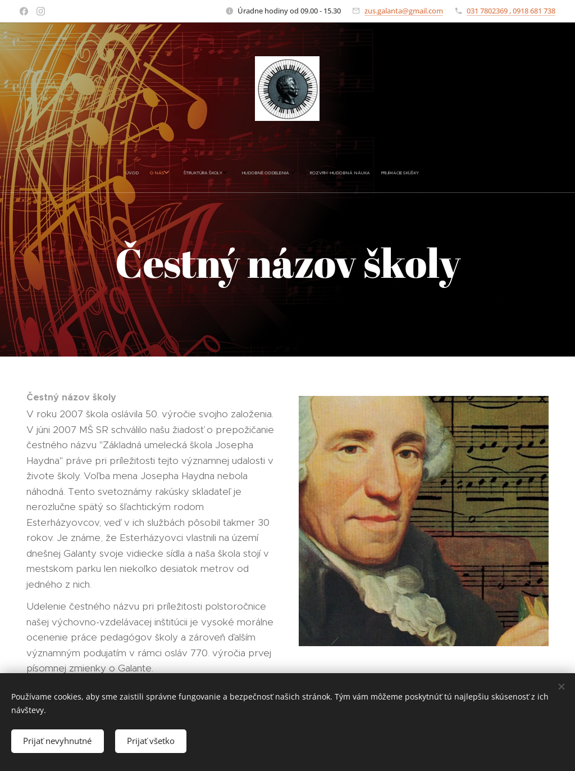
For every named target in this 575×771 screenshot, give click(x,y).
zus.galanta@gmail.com (403, 11)
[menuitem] (209, 173)
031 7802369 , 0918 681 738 (511, 11)
